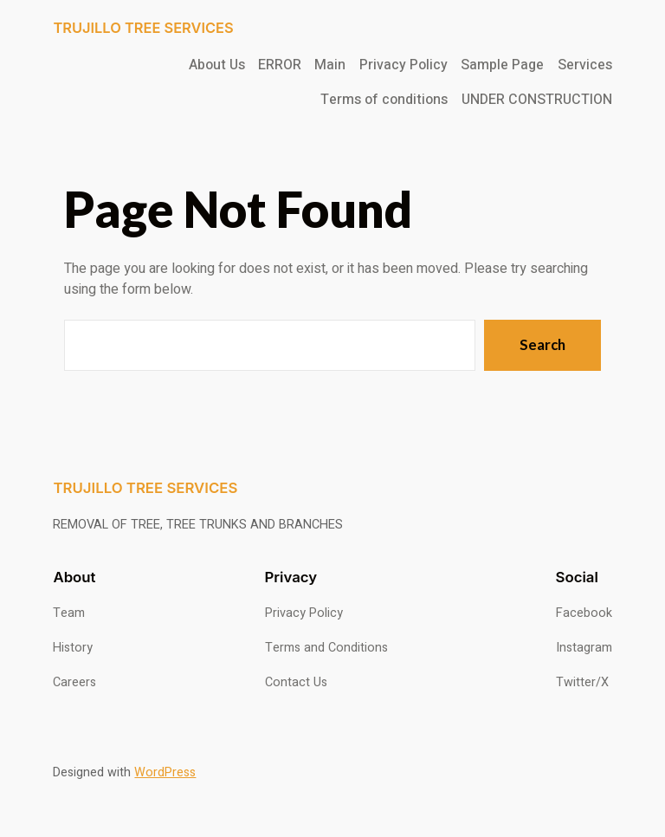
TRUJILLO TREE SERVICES (143, 27)
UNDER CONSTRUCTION (537, 99)
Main (329, 65)
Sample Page (502, 65)
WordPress (165, 772)
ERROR (279, 65)
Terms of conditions (384, 99)
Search (542, 344)
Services (585, 65)
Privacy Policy (403, 65)
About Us (217, 65)
